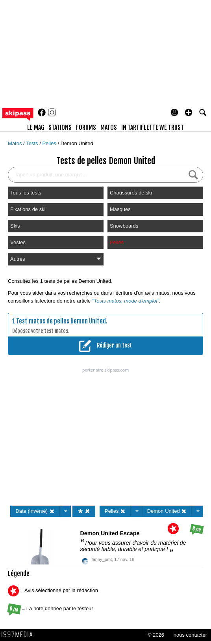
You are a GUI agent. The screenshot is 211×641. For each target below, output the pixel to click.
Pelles (49, 143)
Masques (120, 209)
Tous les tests (25, 193)
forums (86, 127)
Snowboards (124, 226)
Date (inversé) (34, 511)
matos (108, 127)
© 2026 (156, 635)
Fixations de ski (28, 209)
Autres (55, 259)
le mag (35, 127)
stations (60, 127)
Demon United (77, 143)
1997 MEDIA (19, 634)
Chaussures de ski (131, 193)
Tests (32, 143)
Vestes (18, 242)
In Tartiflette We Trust (152, 127)
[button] (188, 112)
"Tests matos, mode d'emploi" (125, 301)
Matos (15, 143)
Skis (15, 226)
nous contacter (190, 635)
